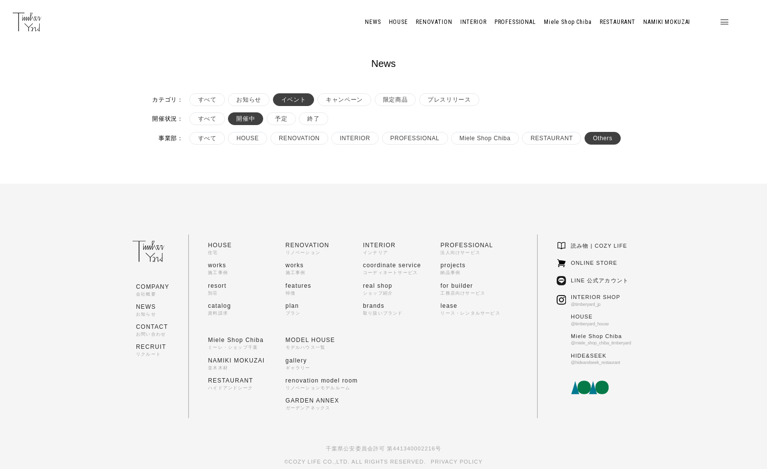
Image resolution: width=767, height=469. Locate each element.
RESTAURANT (552, 138)
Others (602, 138)
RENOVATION (299, 138)
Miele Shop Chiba (484, 138)
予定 (281, 118)
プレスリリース (449, 99)
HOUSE (247, 138)
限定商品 (395, 99)
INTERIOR (355, 138)
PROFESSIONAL (415, 138)
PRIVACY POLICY (457, 462)
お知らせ (248, 99)
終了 (313, 118)
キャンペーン (344, 99)
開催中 (245, 118)
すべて (207, 99)
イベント (293, 99)
